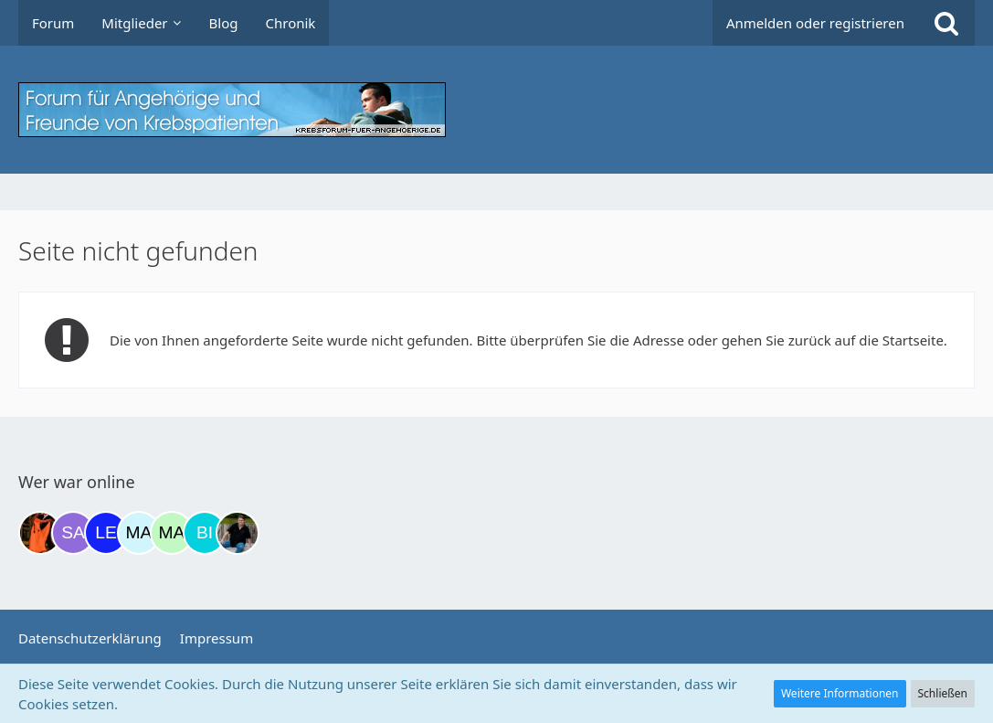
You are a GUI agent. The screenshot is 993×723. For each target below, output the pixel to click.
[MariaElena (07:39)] (139, 533)
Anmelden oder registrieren (815, 23)
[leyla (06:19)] (106, 533)
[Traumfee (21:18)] (40, 533)
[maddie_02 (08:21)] (172, 533)
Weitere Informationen (840, 693)
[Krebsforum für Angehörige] (496, 109)
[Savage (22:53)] (73, 533)
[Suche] (946, 23)
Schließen (942, 693)
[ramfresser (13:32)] (237, 533)
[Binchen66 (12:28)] (205, 533)
